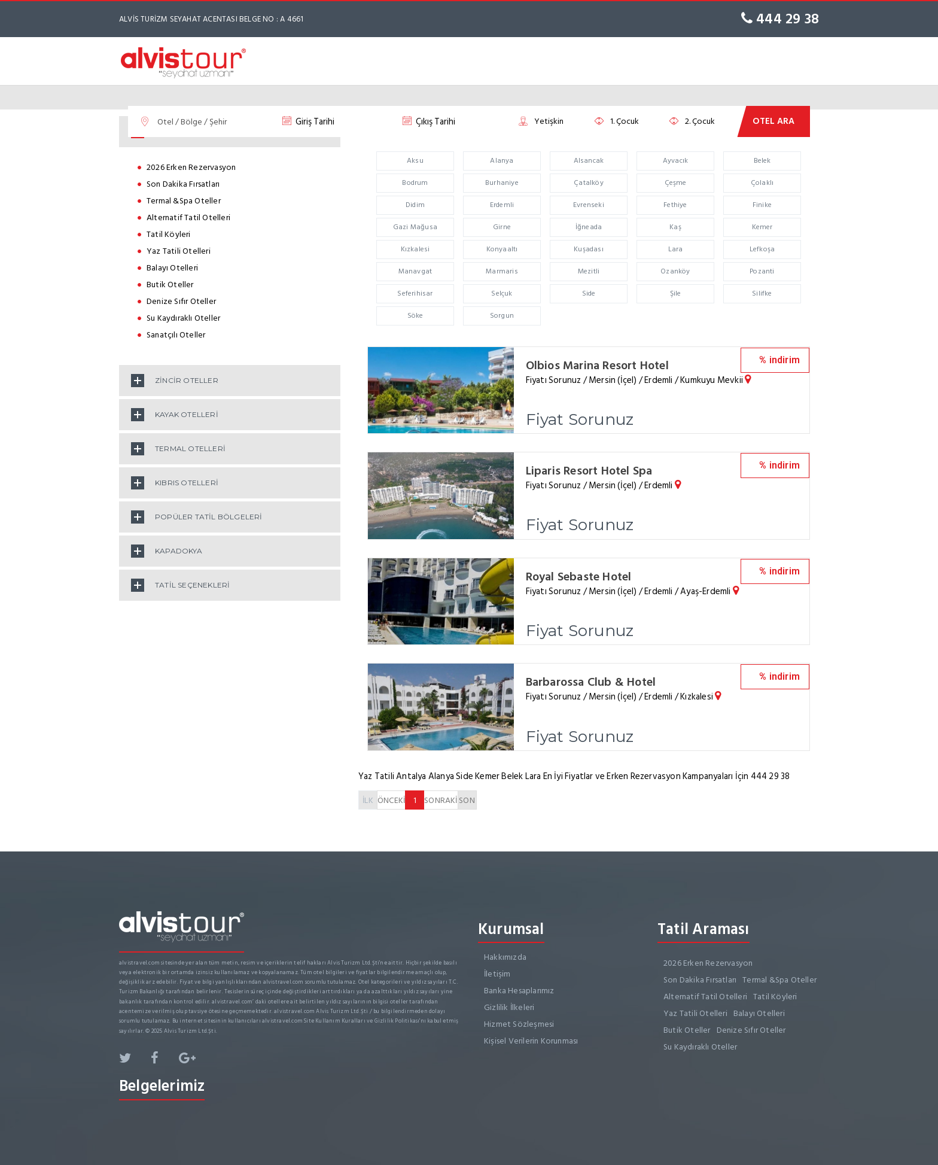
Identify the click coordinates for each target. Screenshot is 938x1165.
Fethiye (675, 205)
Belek (762, 160)
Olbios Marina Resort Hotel (598, 365)
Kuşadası (589, 249)
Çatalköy (589, 182)
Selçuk (501, 293)
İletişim (497, 972)
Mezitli (588, 271)
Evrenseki (588, 205)
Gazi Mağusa (415, 227)
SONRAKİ (440, 798)
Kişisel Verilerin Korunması (531, 1039)
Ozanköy (675, 271)
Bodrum (415, 182)
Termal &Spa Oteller (184, 201)
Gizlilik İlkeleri (509, 1005)
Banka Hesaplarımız (519, 989)
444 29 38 (780, 19)
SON (467, 798)
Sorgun (502, 315)
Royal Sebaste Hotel (579, 575)
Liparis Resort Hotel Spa (590, 470)
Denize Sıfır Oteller (181, 301)
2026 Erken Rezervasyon (191, 167)
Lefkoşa (762, 249)
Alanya (501, 160)
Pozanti (762, 271)
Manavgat (415, 271)
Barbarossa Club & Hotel (591, 681)
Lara (675, 249)
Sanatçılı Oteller (176, 335)
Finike (762, 205)
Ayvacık (675, 160)
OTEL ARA (773, 121)
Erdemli (502, 205)
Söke (415, 315)
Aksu (415, 160)
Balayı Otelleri (172, 268)
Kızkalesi (415, 249)
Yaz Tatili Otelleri (179, 251)
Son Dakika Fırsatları (183, 184)
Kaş (675, 227)
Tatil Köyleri (169, 234)
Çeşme (676, 182)
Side (589, 293)
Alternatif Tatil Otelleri (188, 217)
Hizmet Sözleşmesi (519, 1022)
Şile (675, 293)
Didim (415, 205)
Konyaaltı (502, 249)
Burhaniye (502, 182)
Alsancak (589, 160)
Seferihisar (415, 293)
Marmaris (502, 271)
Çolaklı (762, 182)
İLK (368, 798)
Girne (502, 227)
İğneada (588, 227)
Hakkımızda (505, 955)
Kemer (762, 227)
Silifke (762, 293)
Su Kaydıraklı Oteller (183, 318)
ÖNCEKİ (391, 798)
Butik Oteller (170, 284)
